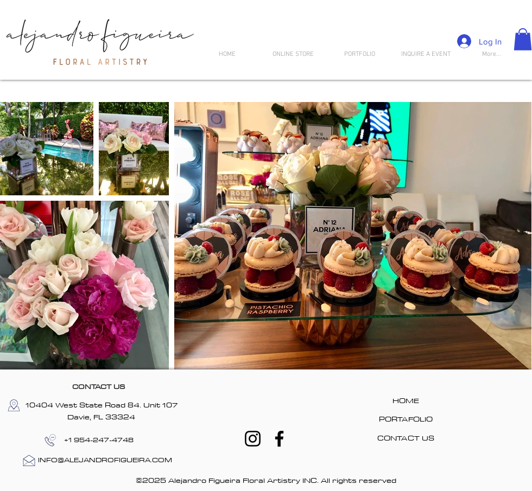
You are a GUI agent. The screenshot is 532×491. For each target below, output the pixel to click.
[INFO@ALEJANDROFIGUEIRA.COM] (105, 460)
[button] (523, 39)
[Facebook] (279, 438)
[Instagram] (252, 438)
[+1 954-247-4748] (99, 440)
